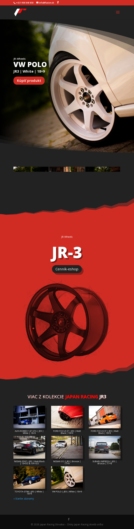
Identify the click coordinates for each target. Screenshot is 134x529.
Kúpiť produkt (29, 80)
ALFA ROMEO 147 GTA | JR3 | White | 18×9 (29, 432)
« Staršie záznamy (23, 498)
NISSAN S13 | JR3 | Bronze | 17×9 (67, 462)
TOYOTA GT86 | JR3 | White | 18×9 (29, 492)
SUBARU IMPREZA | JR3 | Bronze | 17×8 (104, 462)
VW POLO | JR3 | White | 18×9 (67, 491)
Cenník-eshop (66, 269)
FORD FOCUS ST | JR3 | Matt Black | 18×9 (67, 432)
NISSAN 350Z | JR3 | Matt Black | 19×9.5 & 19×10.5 (29, 462)
